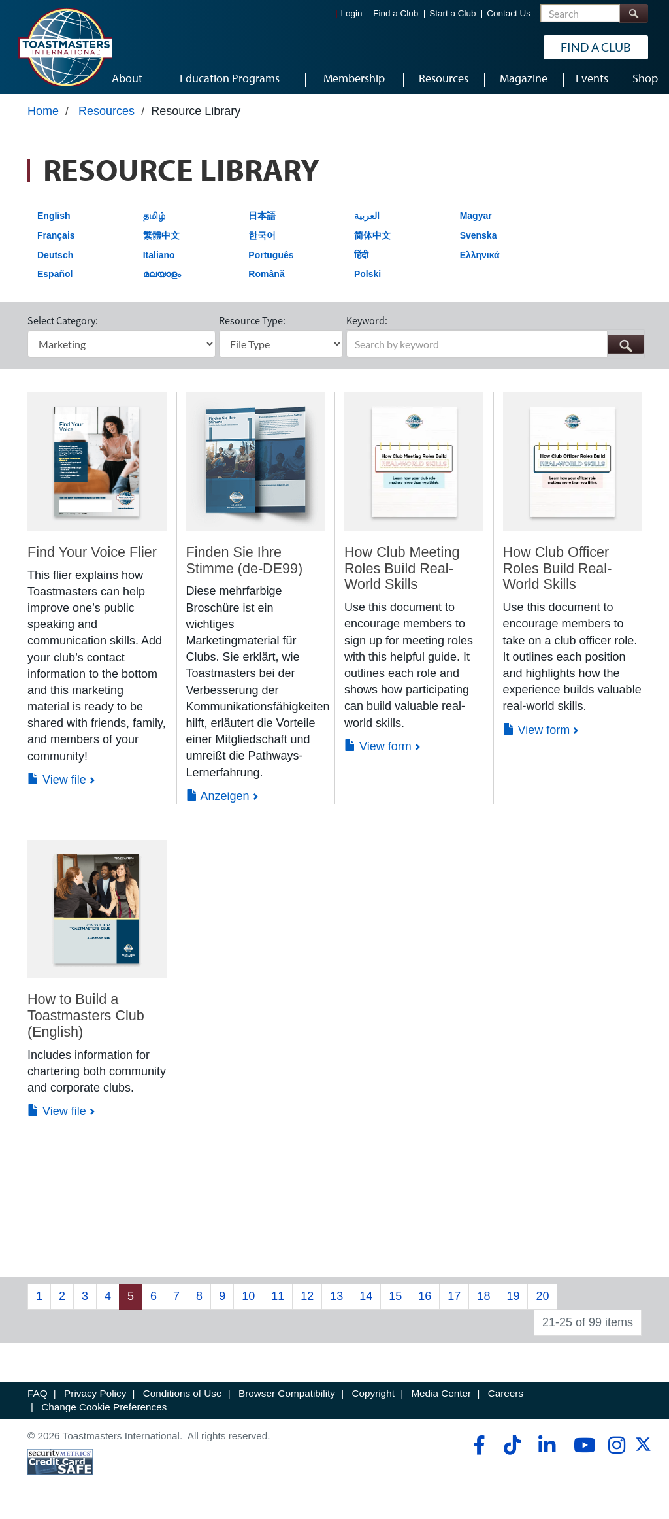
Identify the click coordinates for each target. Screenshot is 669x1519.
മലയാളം (162, 279)
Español (55, 279)
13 (336, 1301)
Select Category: (62, 325)
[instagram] (616, 1449)
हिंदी (361, 259)
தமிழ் (154, 221)
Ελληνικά (480, 259)
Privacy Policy (95, 1397)
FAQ (37, 1397)
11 (277, 1301)
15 (395, 1301)
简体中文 (372, 240)
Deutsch (55, 259)
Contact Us (508, 13)
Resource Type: (252, 325)
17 (454, 1301)
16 (424, 1301)
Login (352, 13)
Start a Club (452, 13)
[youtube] (581, 1449)
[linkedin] (546, 1449)
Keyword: (366, 325)
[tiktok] (512, 1449)
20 (542, 1301)
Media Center (441, 1397)
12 (307, 1301)
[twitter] (643, 1453)
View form (378, 751)
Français (56, 240)
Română (266, 279)
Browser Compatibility (286, 1397)
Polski (367, 279)
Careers (505, 1397)
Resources (106, 115)
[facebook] (477, 1449)
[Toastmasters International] (65, 47)
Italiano (159, 259)
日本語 (262, 221)
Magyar (476, 221)
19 (512, 1301)
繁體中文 (161, 240)
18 (483, 1301)
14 (365, 1301)
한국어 (262, 240)
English (54, 221)
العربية (367, 221)
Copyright (372, 1397)
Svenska (478, 240)
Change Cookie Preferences (104, 1412)
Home (43, 115)
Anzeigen (218, 800)
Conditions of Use (182, 1397)
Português (270, 259)
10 (248, 1301)
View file (56, 784)
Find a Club (395, 13)
